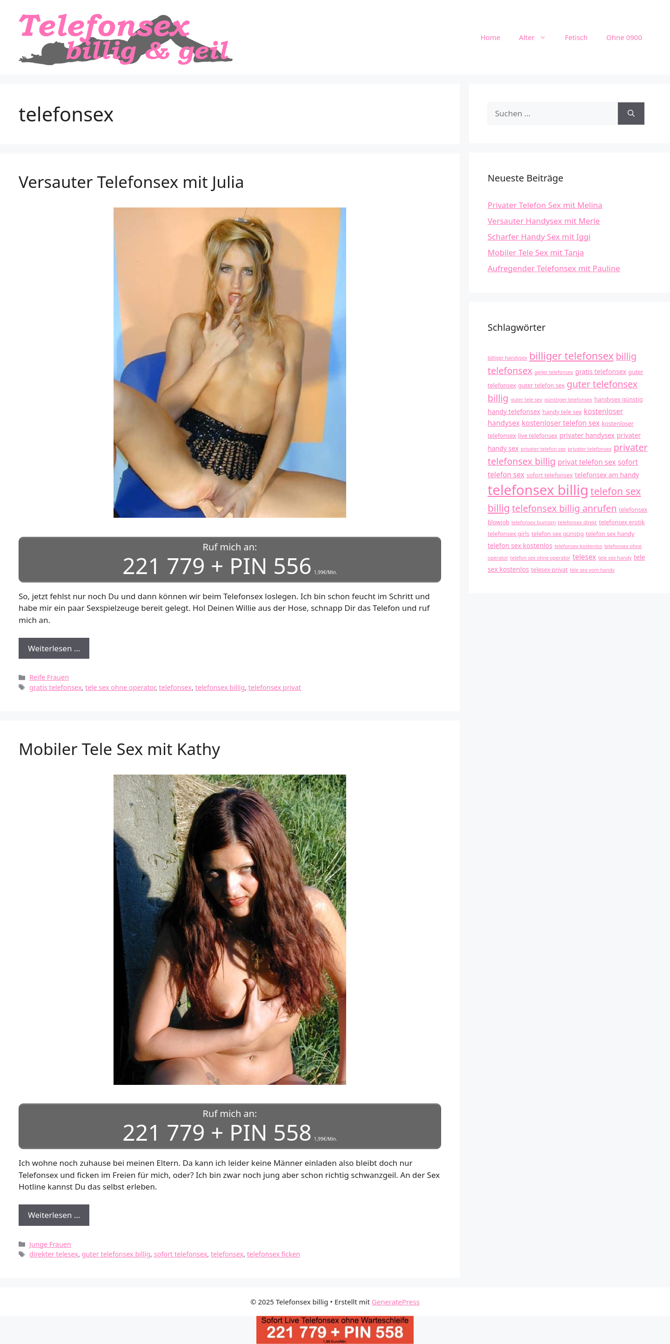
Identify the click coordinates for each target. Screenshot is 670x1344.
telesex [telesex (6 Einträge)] (584, 557)
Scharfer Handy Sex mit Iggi (539, 236)
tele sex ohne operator (120, 687)
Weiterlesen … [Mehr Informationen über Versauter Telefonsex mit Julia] (54, 648)
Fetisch (576, 37)
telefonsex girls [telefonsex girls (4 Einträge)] (508, 534)
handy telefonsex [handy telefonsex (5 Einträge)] (514, 411)
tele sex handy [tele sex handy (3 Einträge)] (615, 558)
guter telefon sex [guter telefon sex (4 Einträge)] (541, 385)
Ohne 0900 (624, 37)
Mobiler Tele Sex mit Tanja (536, 252)
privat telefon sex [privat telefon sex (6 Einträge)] (587, 462)
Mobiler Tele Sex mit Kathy (119, 749)
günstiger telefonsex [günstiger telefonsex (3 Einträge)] (568, 399)
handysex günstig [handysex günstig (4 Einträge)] (618, 399)
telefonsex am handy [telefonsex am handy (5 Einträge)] (607, 474)
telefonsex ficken (273, 1254)
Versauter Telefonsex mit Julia (131, 182)
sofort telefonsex (181, 1254)
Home (491, 37)
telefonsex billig (220, 687)
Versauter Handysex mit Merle (544, 220)
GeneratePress (396, 1301)
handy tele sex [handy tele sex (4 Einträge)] (562, 412)
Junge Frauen (50, 1244)
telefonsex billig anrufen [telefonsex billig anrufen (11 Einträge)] (564, 508)
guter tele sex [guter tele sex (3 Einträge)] (526, 399)
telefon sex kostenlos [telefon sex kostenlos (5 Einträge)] (520, 545)
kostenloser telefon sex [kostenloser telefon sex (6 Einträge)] (560, 423)
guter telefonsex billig (116, 1254)
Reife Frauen (49, 677)
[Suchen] (631, 113)
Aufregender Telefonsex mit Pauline (554, 268)
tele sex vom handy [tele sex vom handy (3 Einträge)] (592, 570)
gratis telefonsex (55, 687)
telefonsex (175, 687)
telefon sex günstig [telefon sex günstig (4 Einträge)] (557, 534)
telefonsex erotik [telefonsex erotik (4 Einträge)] (622, 522)
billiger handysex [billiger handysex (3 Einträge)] (507, 357)
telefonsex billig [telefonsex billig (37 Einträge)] (538, 490)
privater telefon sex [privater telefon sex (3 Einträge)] (543, 449)
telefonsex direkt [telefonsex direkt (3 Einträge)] (577, 522)
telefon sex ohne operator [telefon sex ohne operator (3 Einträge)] (540, 558)
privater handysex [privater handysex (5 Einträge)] (587, 435)
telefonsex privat (274, 687)
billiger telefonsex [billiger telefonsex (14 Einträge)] (571, 355)
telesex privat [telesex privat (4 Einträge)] (549, 570)
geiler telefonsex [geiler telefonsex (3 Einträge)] (554, 372)
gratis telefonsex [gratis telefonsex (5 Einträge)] (600, 371)
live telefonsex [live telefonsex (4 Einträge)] (537, 436)
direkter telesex (53, 1254)
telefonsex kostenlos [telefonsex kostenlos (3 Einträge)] (579, 546)
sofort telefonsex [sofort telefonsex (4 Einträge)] (549, 475)
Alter (537, 37)
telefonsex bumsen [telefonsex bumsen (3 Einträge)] (533, 522)
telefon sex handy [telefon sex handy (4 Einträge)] (610, 534)
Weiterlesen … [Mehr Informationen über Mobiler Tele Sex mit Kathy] (54, 1215)
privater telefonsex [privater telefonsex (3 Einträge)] (589, 449)
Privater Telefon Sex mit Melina (545, 205)
